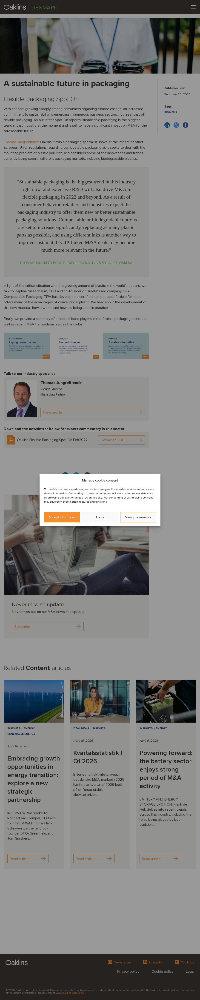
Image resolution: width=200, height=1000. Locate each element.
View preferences (138, 517)
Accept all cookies (62, 517)
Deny (100, 517)
